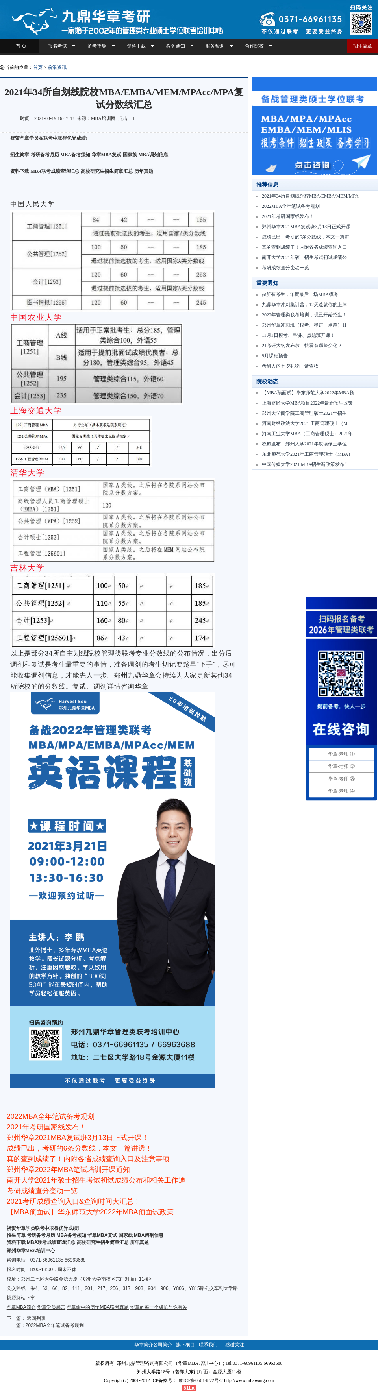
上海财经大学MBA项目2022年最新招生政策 (307, 403)
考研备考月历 (45, 154)
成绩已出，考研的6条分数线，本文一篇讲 (305, 237)
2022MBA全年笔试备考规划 (55, 1325)
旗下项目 (185, 1344)
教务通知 (175, 46)
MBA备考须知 (75, 154)
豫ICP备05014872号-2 (200, 1380)
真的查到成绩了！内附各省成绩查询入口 (304, 247)
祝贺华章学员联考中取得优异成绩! (43, 1228)
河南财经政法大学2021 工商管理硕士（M (305, 423)
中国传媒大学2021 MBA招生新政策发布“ (304, 464)
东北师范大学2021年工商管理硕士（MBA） (307, 454)
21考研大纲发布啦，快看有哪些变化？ (302, 345)
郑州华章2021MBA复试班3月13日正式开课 (306, 226)
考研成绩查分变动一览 (285, 267)
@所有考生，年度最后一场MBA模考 (300, 294)
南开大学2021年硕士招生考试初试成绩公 (304, 257)
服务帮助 (215, 46)
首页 (38, 67)
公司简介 (162, 1344)
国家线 (130, 154)
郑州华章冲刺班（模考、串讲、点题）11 (304, 325)
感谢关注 (234, 1344)
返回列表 (36, 1318)
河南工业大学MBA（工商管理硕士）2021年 (307, 433)
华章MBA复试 (107, 154)
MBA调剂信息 (154, 154)
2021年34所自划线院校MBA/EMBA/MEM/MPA (310, 196)
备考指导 (96, 46)
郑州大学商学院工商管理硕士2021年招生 (304, 413)
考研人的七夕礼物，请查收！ (292, 366)
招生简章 (362, 46)
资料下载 (136, 46)
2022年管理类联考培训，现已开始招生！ (304, 315)
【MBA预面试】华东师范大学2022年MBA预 (308, 392)
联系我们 (208, 1344)
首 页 (19, 46)
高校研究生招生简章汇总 (107, 171)
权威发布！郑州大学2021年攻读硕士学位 (304, 444)
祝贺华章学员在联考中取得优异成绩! (48, 138)
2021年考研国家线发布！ (288, 216)
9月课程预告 (275, 355)
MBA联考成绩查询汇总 (55, 171)
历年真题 (143, 171)
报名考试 (57, 46)
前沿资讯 (57, 67)
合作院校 (254, 46)
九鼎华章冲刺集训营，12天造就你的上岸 (304, 304)
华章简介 (143, 1344)
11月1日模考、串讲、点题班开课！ (298, 335)
